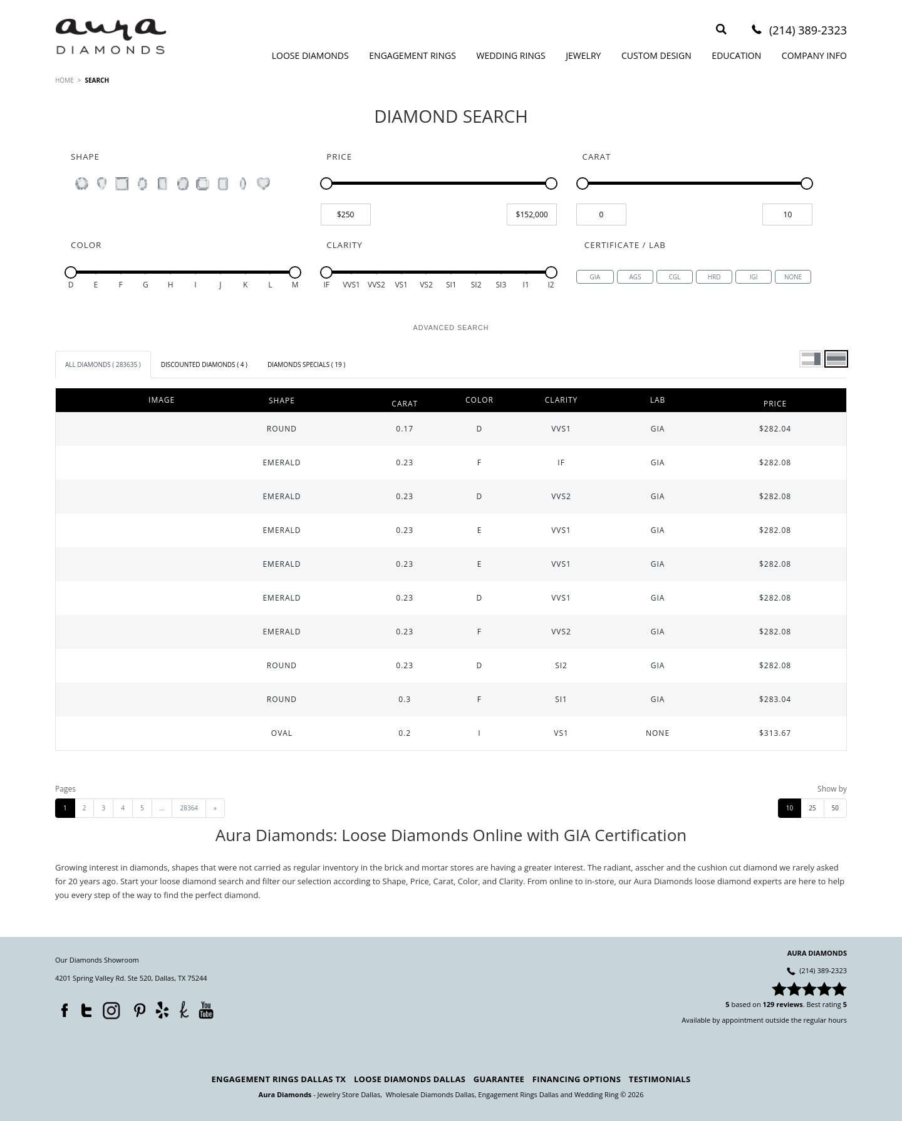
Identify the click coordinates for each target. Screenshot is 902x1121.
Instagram (110, 1010)
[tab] (103, 364)
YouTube (205, 1010)
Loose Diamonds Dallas (409, 1079)
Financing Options (576, 1079)
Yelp (161, 1010)
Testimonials (660, 1079)
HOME (64, 80)
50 (835, 807)
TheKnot (184, 1010)
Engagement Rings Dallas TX (279, 1079)
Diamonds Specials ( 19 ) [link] (306, 364)
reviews (789, 1004)
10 (789, 807)
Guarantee (499, 1079)
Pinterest (136, 1007)
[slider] (326, 183)
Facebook (61, 1007)
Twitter (83, 1007)
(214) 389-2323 (808, 31)
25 (812, 807)
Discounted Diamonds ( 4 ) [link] (204, 364)
